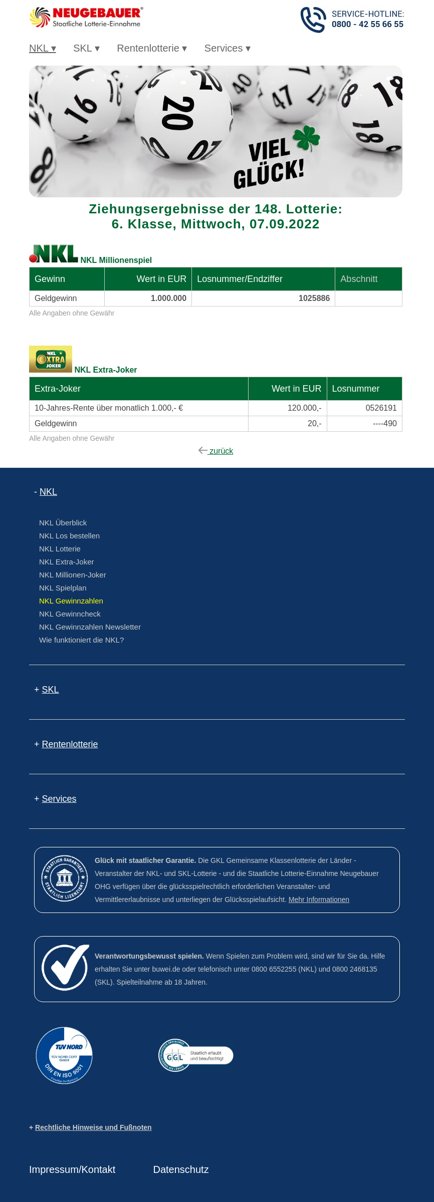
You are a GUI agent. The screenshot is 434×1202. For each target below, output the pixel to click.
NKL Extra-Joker (66, 561)
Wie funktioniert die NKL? (81, 640)
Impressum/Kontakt (72, 1169)
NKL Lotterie (60, 548)
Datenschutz (181, 1169)
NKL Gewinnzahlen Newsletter (90, 627)
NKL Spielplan (63, 587)
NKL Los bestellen (69, 535)
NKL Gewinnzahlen (71, 600)
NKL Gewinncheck (70, 614)
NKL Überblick (63, 522)
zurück (216, 451)
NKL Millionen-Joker (72, 574)
